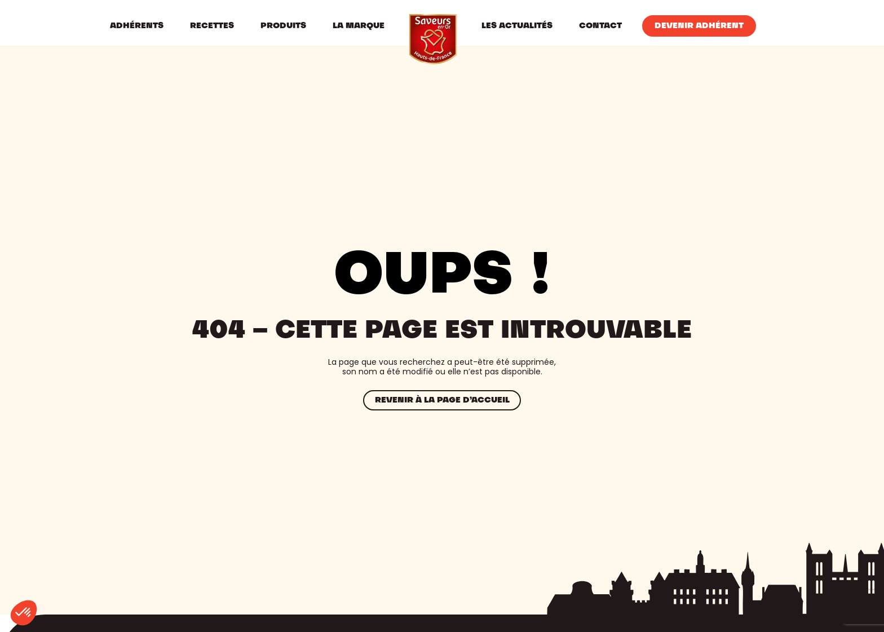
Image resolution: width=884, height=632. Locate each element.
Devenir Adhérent (699, 26)
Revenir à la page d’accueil (442, 400)
